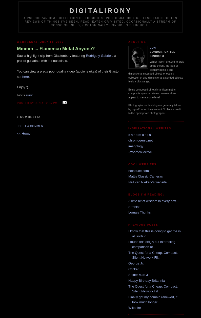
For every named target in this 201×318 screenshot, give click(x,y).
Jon (153, 47)
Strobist (133, 207)
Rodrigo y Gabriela (99, 56)
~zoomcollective (140, 152)
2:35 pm (51, 103)
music (29, 95)
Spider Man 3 (138, 275)
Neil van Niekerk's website (147, 182)
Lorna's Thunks (139, 212)
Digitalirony (100, 10)
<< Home (23, 133)
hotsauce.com (138, 171)
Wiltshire (134, 308)
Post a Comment (31, 126)
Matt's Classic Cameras (145, 176)
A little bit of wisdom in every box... (153, 201)
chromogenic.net (140, 140)
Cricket (133, 269)
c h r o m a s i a (139, 135)
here (25, 77)
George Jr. (136, 263)
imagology (135, 146)
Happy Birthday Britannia (146, 280)
